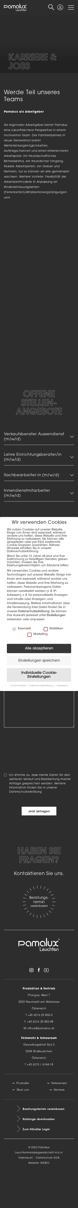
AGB (56, 1194)
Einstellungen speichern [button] (39, 660)
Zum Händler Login (36, 1165)
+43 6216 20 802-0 (40, 1051)
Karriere (59, 1126)
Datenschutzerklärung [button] (41, 686)
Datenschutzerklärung (25, 828)
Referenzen (59, 1119)
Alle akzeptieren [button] (39, 648)
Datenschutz (44, 1194)
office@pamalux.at (40, 1065)
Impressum (26, 1194)
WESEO (45, 1199)
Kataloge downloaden (39, 1155)
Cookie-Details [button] (18, 686)
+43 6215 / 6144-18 (40, 1101)
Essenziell (21, 628)
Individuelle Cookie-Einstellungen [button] (39, 675)
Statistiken (53, 628)
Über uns (23, 1126)
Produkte (22, 1119)
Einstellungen (56, 615)
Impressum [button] (62, 686)
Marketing (37, 634)
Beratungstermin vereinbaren (43, 1145)
